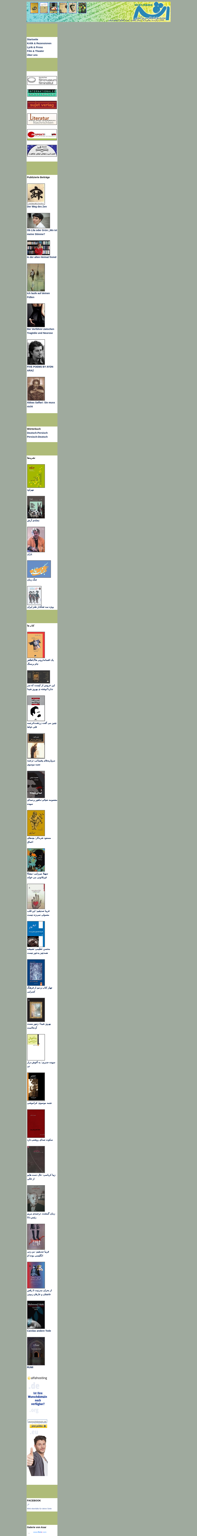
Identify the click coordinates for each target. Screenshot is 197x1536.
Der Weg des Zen (37, 206)
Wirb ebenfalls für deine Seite (39, 1509)
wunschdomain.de (37, 1422)
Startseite (32, 39)
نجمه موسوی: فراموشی (39, 1103)
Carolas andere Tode (39, 1330)
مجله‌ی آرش (33, 520)
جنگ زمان (32, 579)
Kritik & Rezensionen (39, 43)
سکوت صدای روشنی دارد (40, 1139)
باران (29, 554)
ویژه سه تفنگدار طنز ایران (40, 607)
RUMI (30, 1367)
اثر (28, 1504)
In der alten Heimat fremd (41, 257)
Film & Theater (35, 51)
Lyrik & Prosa (35, 47)
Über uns (32, 55)
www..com (39, 1532)
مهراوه (30, 489)
